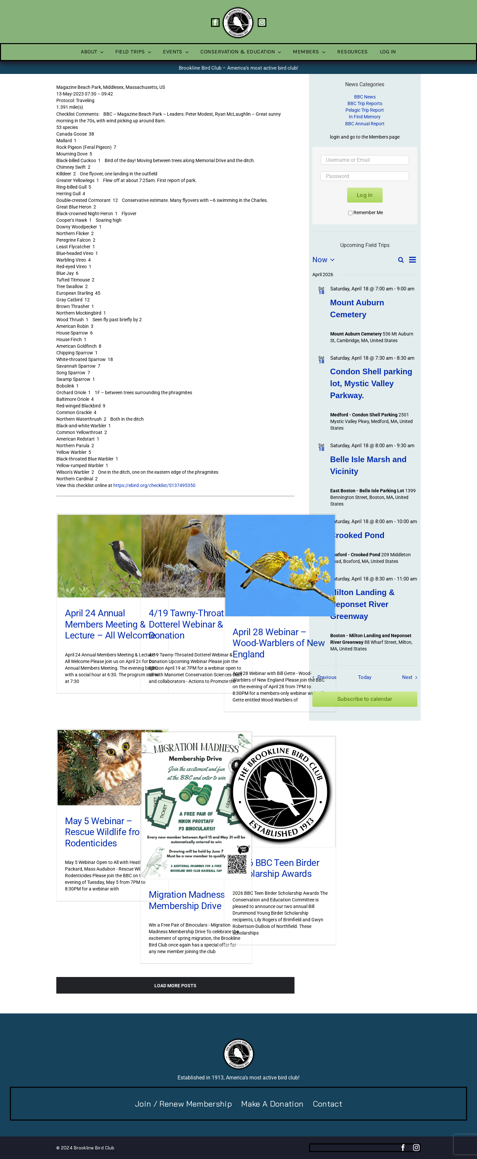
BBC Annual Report (365, 123)
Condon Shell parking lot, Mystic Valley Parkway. (371, 383)
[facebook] (215, 22)
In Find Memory (365, 116)
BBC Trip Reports (364, 103)
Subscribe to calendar (364, 699)
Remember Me (365, 212)
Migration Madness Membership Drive (187, 900)
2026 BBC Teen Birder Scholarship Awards (276, 868)
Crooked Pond (357, 535)
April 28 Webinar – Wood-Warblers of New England (279, 643)
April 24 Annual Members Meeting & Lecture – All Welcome (110, 624)
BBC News (365, 96)
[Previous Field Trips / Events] (322, 677)
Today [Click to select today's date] (364, 677)
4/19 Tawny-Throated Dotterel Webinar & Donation (191, 624)
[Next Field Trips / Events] (411, 677)
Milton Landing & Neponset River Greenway (362, 604)
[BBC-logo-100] (237, 8)
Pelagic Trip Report (364, 110)
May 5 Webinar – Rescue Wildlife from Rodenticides (106, 832)
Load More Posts (175, 985)
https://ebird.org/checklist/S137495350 (154, 485)
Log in (365, 195)
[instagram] (262, 22)
